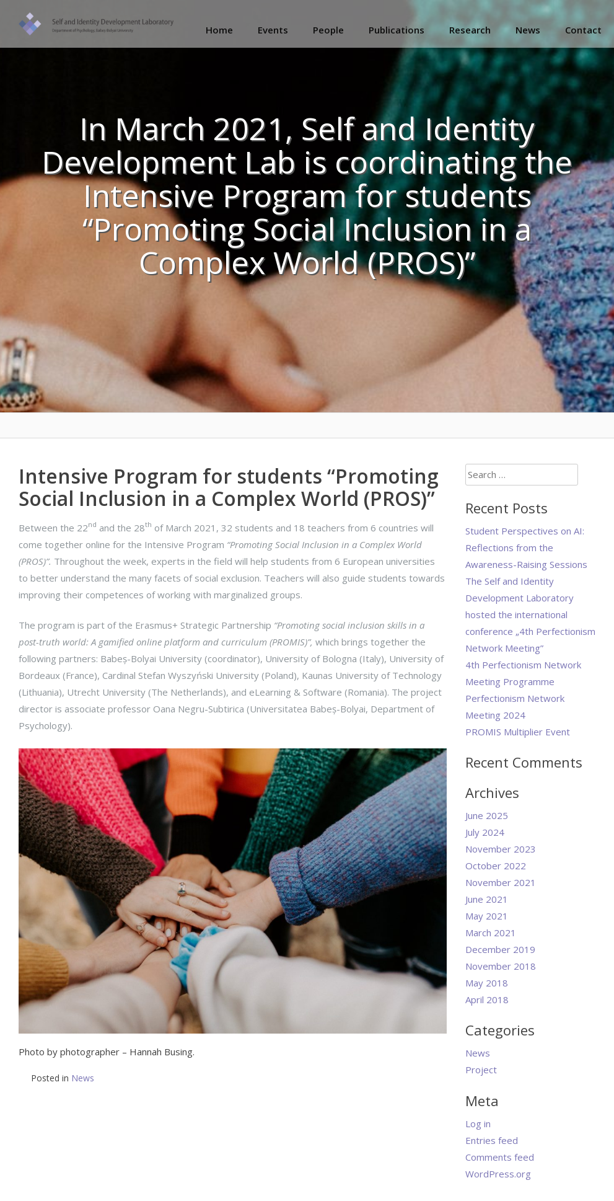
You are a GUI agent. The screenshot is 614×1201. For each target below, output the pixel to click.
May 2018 (486, 983)
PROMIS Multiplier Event (517, 731)
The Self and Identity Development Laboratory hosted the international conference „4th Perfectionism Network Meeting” (530, 614)
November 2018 (500, 966)
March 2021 (490, 932)
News (527, 30)
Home (219, 30)
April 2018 (487, 999)
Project (481, 1069)
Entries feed (491, 1140)
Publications (396, 30)
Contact (583, 30)
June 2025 (486, 815)
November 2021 (500, 882)
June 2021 (486, 899)
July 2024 (484, 832)
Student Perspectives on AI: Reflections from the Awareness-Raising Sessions (526, 547)
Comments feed (499, 1157)
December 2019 (500, 949)
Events (273, 30)
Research (470, 30)
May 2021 (486, 916)
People (328, 30)
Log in (478, 1123)
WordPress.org (498, 1174)
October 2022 (495, 865)
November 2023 (500, 849)
